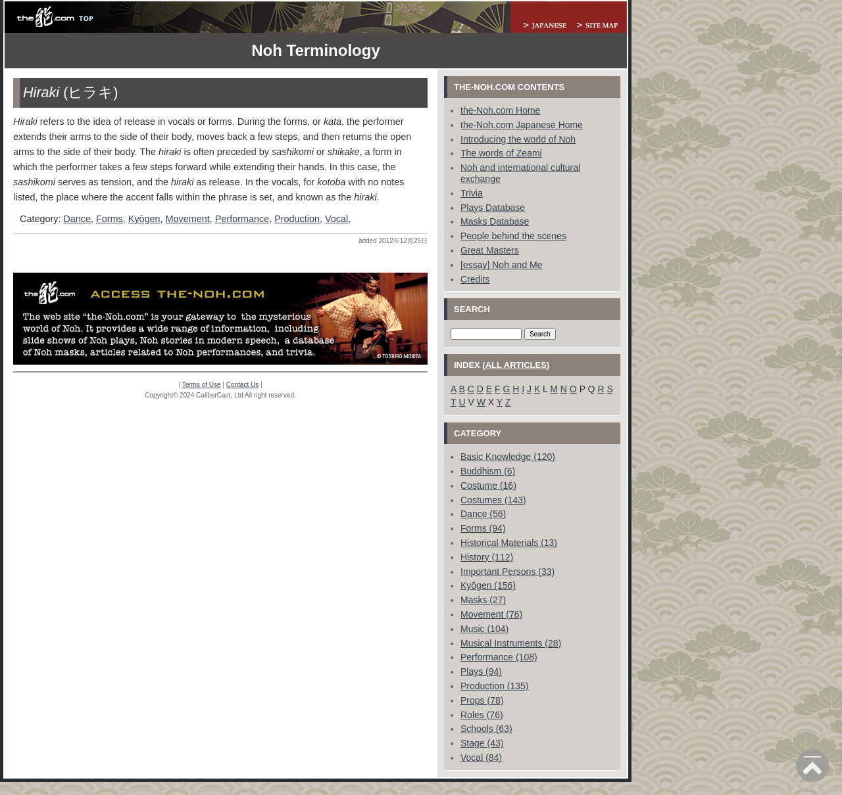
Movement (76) (491, 614)
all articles (516, 365)
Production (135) (494, 686)
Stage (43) (481, 743)
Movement (188, 219)
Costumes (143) (493, 500)
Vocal (336, 219)
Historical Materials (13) (508, 542)
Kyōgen (144, 219)
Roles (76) (481, 715)
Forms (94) (482, 528)
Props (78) (481, 700)
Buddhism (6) (487, 471)
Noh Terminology (315, 50)
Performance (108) (498, 657)
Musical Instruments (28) (510, 643)
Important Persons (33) (507, 571)
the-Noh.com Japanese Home (521, 125)
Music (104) (484, 629)
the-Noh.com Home (500, 110)
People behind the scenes (513, 236)
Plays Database (492, 207)
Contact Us (242, 384)
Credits (474, 279)
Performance (242, 219)
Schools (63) (486, 728)
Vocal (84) (481, 757)
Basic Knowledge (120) (507, 456)
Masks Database (494, 221)
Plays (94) (481, 671)
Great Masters (489, 250)
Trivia (471, 193)
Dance (77, 219)
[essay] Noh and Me (501, 265)
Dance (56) (483, 514)
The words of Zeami (501, 153)
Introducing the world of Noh (518, 139)
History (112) (486, 557)
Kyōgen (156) (488, 585)
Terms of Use (201, 384)
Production (297, 219)
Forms (109, 219)
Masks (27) (483, 600)
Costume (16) (488, 485)
